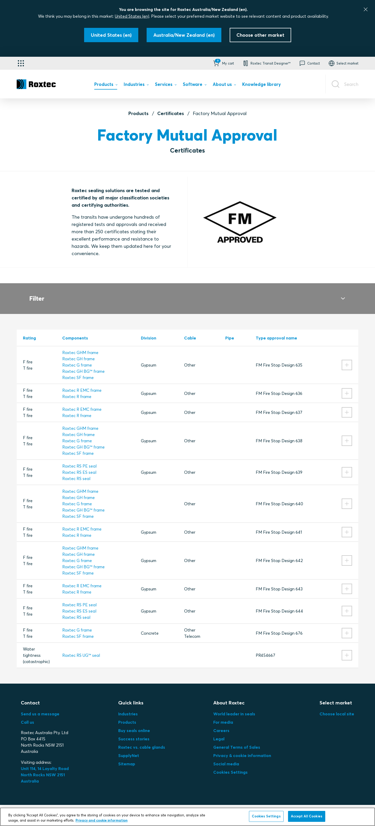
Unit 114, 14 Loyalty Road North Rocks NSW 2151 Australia (45, 768)
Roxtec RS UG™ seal (81, 649)
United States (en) (132, 16)
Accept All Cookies (306, 816)
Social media (226, 757)
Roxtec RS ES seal (79, 466)
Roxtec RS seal (76, 472)
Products (138, 113)
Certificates (170, 113)
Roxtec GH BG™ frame (83, 365)
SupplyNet (128, 749)
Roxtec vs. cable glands (141, 740)
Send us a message (40, 707)
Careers (221, 724)
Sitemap (126, 757)
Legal (218, 732)
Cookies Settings (230, 765)
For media (223, 715)
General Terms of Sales (236, 740)
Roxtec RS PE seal (79, 459)
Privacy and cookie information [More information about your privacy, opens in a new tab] (102, 820)
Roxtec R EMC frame (82, 384)
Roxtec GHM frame (80, 346)
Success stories (133, 732)
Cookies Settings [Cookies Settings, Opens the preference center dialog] (266, 816)
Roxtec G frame (77, 358)
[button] (223, 63)
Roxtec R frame (76, 390)
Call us (27, 715)
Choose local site (337, 707)
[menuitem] (105, 85)
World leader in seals (234, 707)
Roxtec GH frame (78, 352)
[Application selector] (21, 63)
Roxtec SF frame (78, 371)
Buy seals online (134, 724)
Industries (128, 707)
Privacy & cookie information (242, 749)
